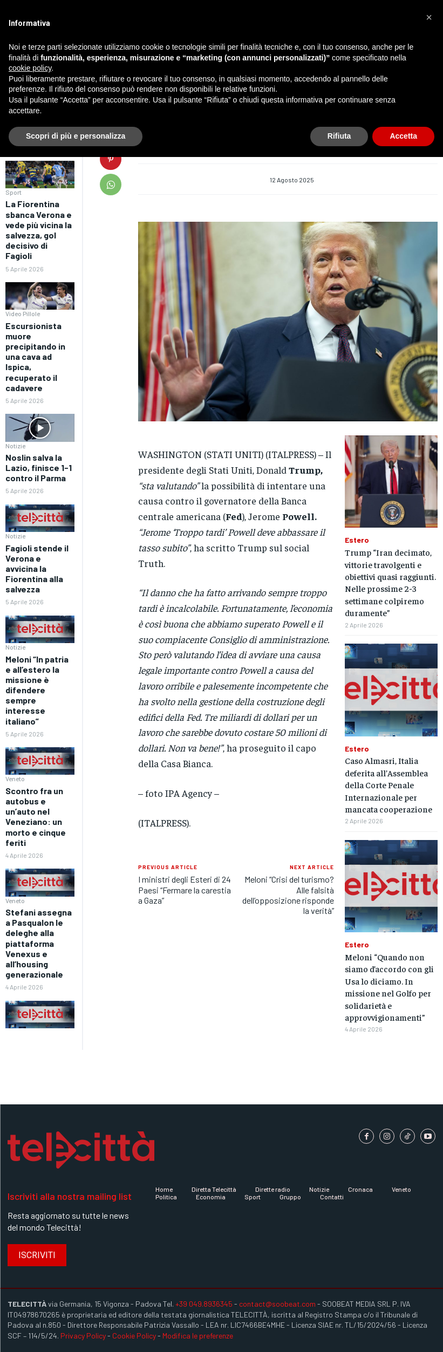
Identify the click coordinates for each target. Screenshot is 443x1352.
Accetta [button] (403, 136)
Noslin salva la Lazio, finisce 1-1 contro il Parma (38, 467)
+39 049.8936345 (204, 1303)
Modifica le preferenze (197, 1335)
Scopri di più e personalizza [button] (75, 136)
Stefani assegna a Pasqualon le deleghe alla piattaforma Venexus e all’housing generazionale (38, 943)
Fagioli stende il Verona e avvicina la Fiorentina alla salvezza (37, 569)
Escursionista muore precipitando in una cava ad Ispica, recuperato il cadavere (35, 356)
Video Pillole (22, 313)
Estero (357, 540)
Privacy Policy (83, 1335)
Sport (13, 192)
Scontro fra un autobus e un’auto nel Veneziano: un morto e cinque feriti (35, 817)
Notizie (15, 445)
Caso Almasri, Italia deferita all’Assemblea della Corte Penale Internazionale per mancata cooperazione (388, 784)
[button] (429, 17)
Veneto (15, 778)
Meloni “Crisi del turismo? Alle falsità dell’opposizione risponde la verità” (288, 895)
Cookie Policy (134, 1335)
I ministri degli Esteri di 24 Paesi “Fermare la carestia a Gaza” (184, 889)
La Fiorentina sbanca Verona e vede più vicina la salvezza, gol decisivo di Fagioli (38, 230)
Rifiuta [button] (339, 136)
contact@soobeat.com (277, 1303)
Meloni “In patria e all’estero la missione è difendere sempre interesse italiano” (37, 690)
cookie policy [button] (30, 68)
